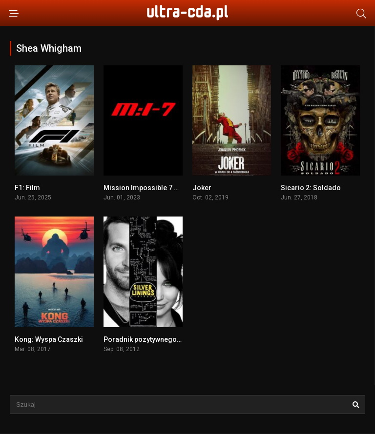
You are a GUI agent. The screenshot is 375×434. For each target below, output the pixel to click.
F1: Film (27, 188)
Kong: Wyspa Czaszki (49, 339)
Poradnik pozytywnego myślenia (155, 339)
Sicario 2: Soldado (311, 188)
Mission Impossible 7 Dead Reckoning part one (179, 188)
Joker (201, 188)
